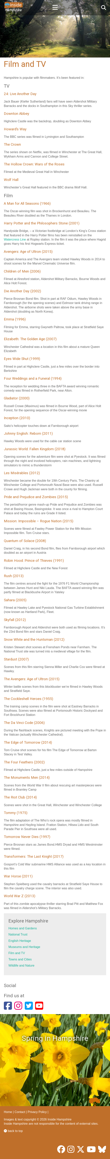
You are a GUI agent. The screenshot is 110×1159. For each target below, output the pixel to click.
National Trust (17, 934)
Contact (20, 1112)
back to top (13, 1131)
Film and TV (16, 953)
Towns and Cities (20, 959)
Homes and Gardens (22, 928)
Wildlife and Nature (21, 965)
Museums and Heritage (24, 947)
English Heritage (19, 940)
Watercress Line (15, 239)
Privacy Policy (37, 1112)
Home (8, 1112)
